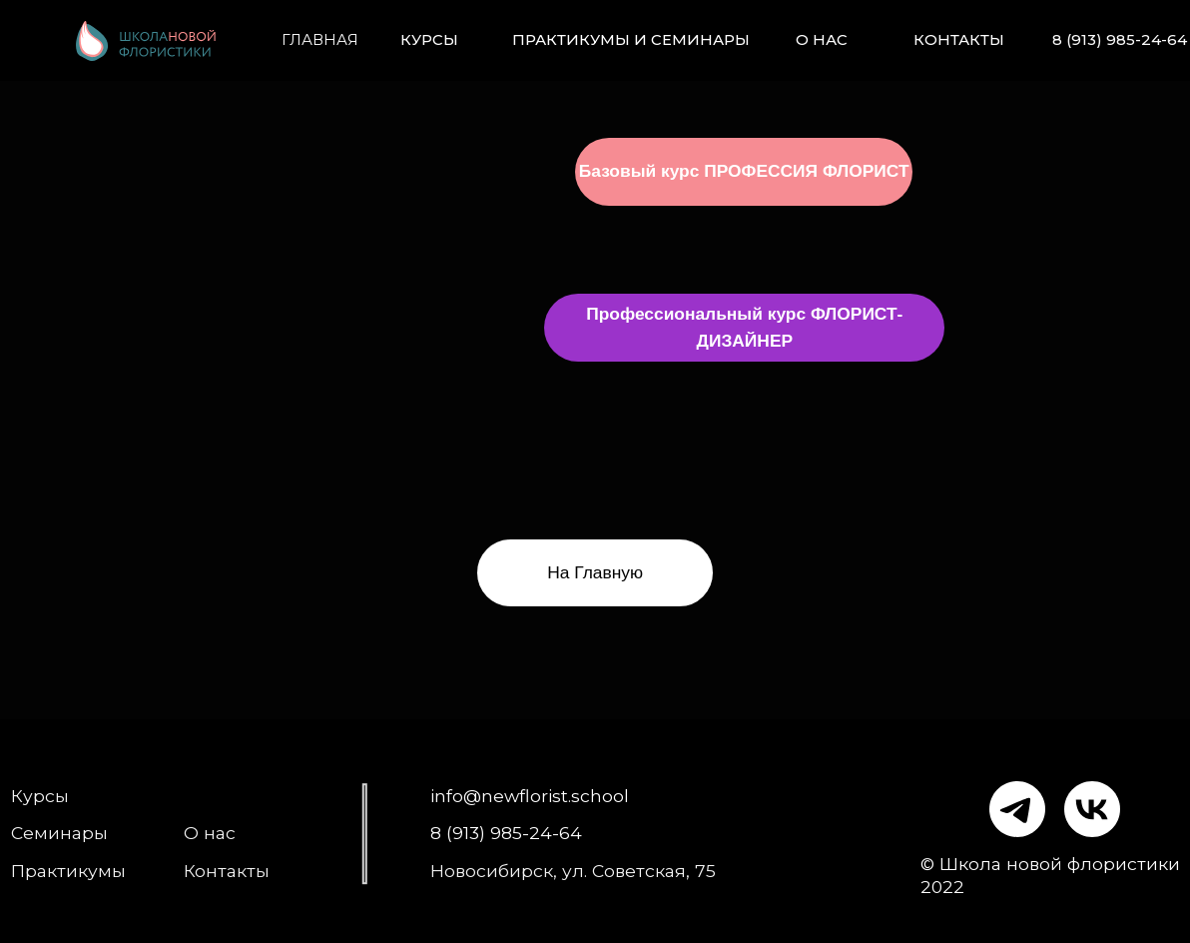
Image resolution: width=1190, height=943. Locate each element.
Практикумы (68, 870)
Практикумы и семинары (631, 40)
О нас (822, 40)
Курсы (429, 40)
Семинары (59, 832)
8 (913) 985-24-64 (1119, 40)
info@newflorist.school (529, 795)
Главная (320, 40)
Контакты (958, 40)
